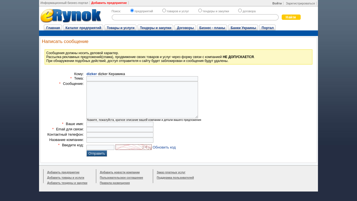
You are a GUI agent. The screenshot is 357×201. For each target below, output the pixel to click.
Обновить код (164, 147)
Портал (268, 28)
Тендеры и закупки (155, 28)
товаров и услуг (175, 11)
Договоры (185, 28)
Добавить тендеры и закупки (67, 183)
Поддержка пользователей (175, 177)
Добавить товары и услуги (65, 177)
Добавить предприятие (63, 172)
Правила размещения (115, 183)
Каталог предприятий (83, 28)
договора (247, 11)
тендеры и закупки (213, 11)
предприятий (141, 11)
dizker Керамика (105, 74)
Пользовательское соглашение (121, 177)
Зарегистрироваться (300, 3)
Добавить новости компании (120, 172)
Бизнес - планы (212, 28)
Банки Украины (243, 28)
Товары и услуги (120, 28)
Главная (53, 28)
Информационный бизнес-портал (64, 2)
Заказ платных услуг (171, 172)
